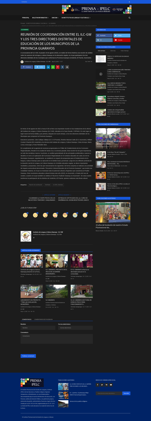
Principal (25, 18)
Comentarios (26, 319)
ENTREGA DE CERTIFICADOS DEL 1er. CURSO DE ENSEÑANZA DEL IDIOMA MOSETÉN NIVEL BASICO (73, 199)
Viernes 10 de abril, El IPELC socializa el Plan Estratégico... (118, 185)
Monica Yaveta (99, 230)
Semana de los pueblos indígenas (78, 401)
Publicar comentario (28, 356)
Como (25, 220)
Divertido (55, 220)
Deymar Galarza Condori (103, 146)
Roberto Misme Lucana (113, 114)
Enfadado (65, 220)
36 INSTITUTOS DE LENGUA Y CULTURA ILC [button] (76, 18)
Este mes (113, 50)
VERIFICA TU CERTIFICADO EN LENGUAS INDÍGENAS (118, 57)
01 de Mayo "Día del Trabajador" (116, 152)
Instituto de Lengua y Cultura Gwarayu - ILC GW (35, 61)
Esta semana (101, 50)
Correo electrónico (64, 324)
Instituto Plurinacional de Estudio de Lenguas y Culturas (55, 304)
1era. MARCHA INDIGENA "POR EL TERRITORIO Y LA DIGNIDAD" (116, 84)
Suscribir (126, 393)
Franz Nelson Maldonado (113, 166)
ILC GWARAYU (52, 23)
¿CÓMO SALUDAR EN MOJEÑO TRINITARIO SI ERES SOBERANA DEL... (118, 71)
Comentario (24, 332)
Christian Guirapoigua (26, 274)
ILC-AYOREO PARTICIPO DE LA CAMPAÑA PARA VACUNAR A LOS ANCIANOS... (80, 385)
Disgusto (35, 220)
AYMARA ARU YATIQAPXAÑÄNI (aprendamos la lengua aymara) (116, 111)
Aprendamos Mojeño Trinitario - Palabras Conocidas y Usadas (116, 97)
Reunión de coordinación (35, 184)
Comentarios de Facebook (43, 319)
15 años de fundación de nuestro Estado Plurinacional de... (112, 226)
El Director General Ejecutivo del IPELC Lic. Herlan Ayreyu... (118, 174)
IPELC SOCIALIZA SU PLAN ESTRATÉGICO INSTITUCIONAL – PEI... (118, 163)
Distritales (47, 184)
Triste (75, 220)
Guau (85, 220)
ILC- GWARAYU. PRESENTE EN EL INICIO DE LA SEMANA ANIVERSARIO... (56, 272)
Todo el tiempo (125, 50)
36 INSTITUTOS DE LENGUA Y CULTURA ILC (36, 23)
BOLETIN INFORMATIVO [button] (40, 18)
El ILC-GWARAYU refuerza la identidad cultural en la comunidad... (80, 272)
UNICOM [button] (55, 18)
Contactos (24, 2)
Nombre (23, 324)
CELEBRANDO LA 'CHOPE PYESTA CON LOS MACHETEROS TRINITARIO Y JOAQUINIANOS (41, 199)
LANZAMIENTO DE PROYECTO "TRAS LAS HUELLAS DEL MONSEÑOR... (30, 302)
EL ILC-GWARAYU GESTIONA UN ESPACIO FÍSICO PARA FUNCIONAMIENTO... (81, 302)
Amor (45, 220)
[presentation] (35, 349)
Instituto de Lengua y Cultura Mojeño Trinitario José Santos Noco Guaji (117, 75)
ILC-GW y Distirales (58, 184)
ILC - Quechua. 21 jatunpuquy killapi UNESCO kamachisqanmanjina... (79, 394)
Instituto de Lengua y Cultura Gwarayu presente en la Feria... (30, 271)
